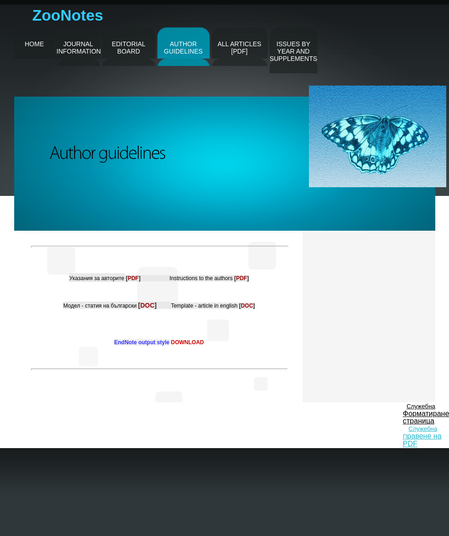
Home (34, 44)
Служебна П (422, 436)
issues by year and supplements (293, 51)
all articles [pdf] (239, 47)
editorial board (129, 47)
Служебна (420, 406)
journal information (78, 47)
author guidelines (183, 47)
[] (133, 278)
